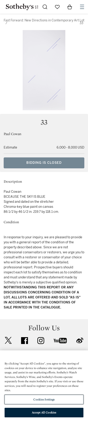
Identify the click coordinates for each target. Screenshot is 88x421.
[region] (44, 385)
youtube (60, 340)
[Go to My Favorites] (57, 6)
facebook (24, 340)
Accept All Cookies (44, 412)
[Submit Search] (45, 7)
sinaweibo (79, 340)
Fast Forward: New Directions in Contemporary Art (41, 20)
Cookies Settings (44, 399)
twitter (8, 340)
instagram (40, 340)
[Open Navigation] (82, 6)
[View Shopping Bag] (69, 6)
